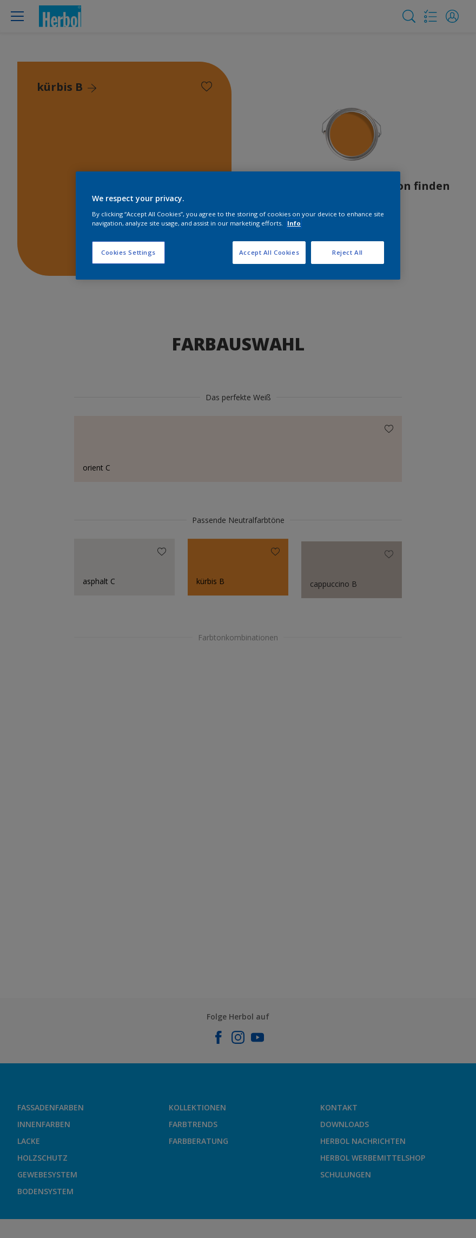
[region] (238, 225)
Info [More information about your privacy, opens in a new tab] (294, 223)
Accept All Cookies (269, 252)
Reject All (347, 252)
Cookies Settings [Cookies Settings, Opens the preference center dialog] (128, 252)
